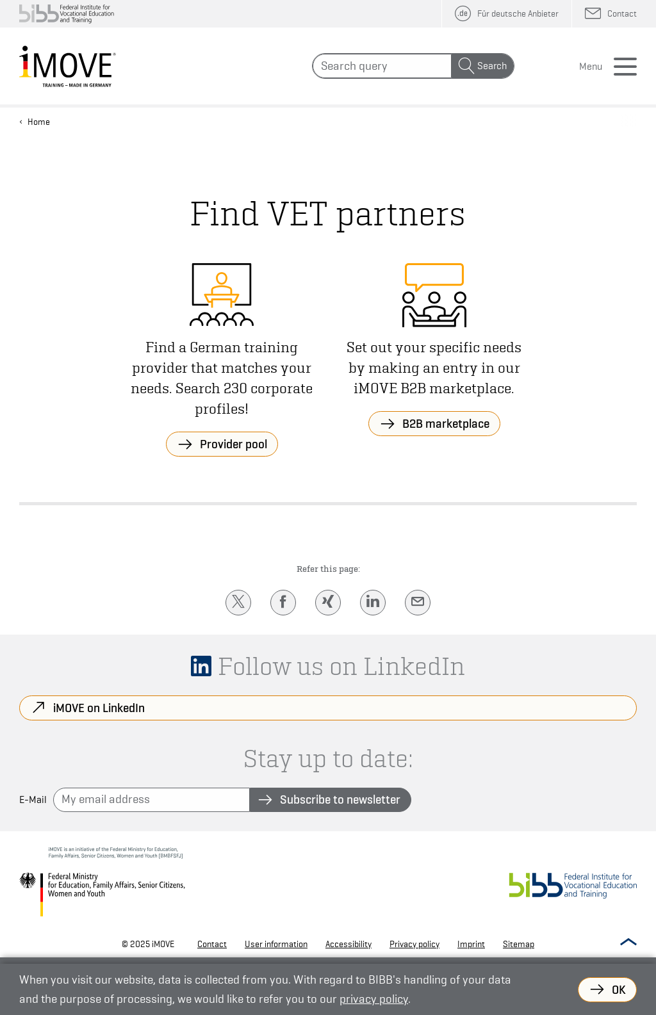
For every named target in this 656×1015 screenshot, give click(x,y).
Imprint (471, 944)
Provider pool (233, 444)
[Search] (382, 66)
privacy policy (374, 998)
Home (39, 122)
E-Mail (33, 800)
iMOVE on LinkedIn (99, 708)
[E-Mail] (417, 602)
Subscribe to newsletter (340, 799)
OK (619, 989)
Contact (212, 944)
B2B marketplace (445, 423)
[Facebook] (283, 602)
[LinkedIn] (373, 602)
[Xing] (328, 602)
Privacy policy (414, 944)
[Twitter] (238, 602)
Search (492, 66)
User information (276, 944)
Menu (590, 66)
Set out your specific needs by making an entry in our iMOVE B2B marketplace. (434, 367)
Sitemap (518, 944)
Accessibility (348, 944)
